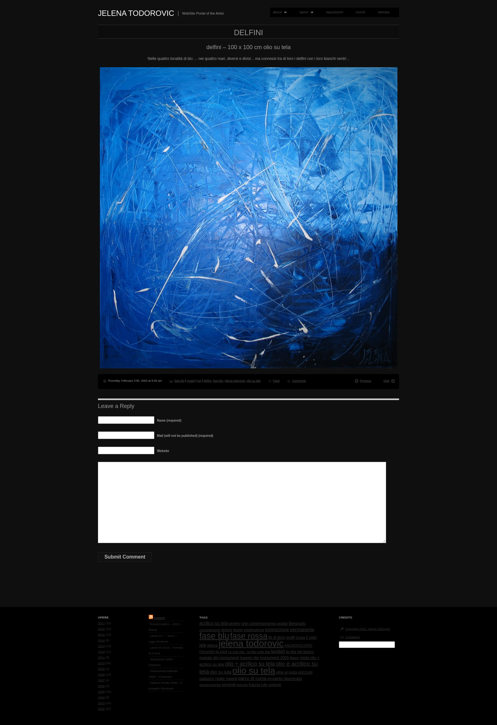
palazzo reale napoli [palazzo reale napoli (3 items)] (218, 678)
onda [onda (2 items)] (292, 672)
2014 (101, 640)
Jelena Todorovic (136, 13)
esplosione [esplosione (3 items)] (254, 629)
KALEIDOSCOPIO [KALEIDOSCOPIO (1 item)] (299, 645)
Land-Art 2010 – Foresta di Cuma (166, 650)
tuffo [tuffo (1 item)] (264, 685)
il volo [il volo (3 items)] (311, 637)
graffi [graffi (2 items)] (290, 637)
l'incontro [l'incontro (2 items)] (207, 652)
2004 (101, 697)
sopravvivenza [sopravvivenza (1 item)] (210, 685)
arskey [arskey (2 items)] (234, 623)
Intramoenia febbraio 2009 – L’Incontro (163, 673)
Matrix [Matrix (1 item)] (294, 658)
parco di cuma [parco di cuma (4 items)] (252, 678)
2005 (101, 691)
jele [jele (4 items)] (202, 645)
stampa (383, 12)
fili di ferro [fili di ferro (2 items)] (276, 637)
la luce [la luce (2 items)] (221, 652)
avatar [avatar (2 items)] (282, 623)
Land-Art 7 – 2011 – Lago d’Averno (163, 638)
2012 (101, 651)
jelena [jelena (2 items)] (212, 645)
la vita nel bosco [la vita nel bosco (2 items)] (300, 652)
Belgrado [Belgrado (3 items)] (297, 623)
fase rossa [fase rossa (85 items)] (249, 635)
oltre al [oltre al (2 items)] (282, 672)
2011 (101, 657)
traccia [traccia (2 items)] (254, 685)
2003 (101, 703)
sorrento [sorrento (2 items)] (229, 685)
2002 (101, 708)
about (278, 12)
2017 (101, 623)
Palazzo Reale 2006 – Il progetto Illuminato (165, 685)
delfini (207, 380)
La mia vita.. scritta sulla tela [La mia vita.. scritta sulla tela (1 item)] (249, 652)
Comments (299, 380)
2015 (101, 634)
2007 (101, 680)
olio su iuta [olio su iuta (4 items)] (220, 672)
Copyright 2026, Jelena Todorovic (367, 629)
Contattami (352, 637)
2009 (101, 668)
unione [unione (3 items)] (274, 684)
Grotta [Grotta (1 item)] (300, 637)
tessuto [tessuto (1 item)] (242, 685)
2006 (101, 686)
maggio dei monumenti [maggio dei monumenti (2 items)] (219, 658)
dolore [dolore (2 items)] (226, 630)
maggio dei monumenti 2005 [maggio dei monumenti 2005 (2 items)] (264, 658)
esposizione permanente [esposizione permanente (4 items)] (289, 629)
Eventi (159, 618)
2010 (101, 663)
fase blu (179, 380)
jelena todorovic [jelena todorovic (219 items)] (250, 643)
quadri (191, 380)
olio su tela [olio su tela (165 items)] (253, 670)
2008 (101, 674)
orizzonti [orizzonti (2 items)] (305, 672)
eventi (360, 12)
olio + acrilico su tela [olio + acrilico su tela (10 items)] (250, 664)
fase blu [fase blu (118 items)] (214, 636)
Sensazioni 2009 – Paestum (162, 662)
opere (304, 12)
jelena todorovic (235, 380)
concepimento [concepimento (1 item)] (209, 630)
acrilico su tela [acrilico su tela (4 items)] (213, 623)
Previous (365, 380)
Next (387, 380)
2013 (101, 646)
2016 (101, 629)
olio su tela (254, 380)
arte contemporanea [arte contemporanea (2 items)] (258, 623)
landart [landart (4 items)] (278, 651)
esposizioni (334, 12)
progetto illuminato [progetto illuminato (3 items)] (285, 678)
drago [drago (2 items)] (238, 630)
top (199, 380)
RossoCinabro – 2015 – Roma (165, 626)
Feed (276, 380)
